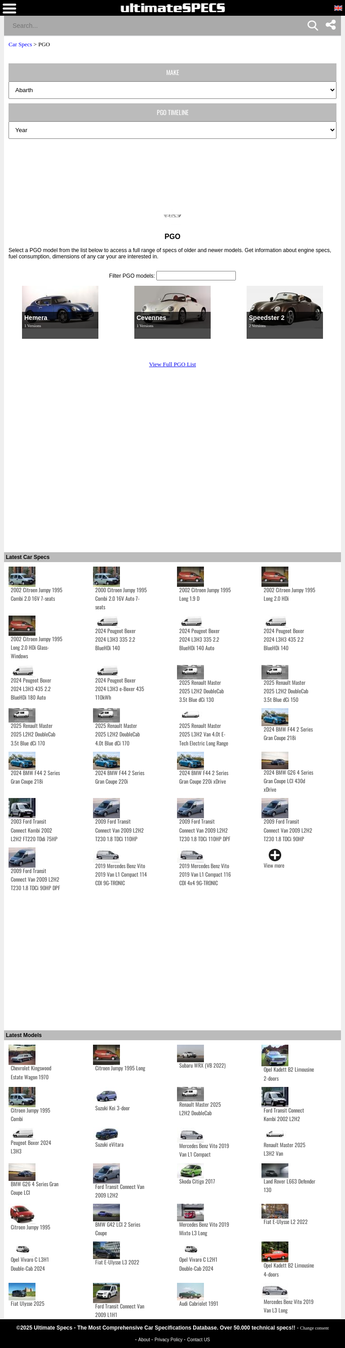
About (144, 1339)
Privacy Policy (169, 1339)
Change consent (314, 1328)
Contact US (198, 1339)
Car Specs (20, 44)
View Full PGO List (172, 364)
